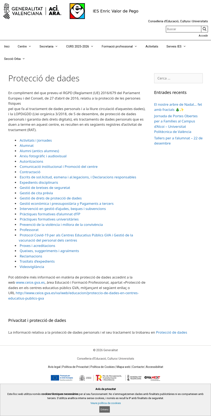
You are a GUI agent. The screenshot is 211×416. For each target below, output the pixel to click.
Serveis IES (178, 46)
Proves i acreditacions (37, 245)
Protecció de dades (171, 332)
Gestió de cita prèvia (36, 193)
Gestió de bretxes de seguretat (44, 187)
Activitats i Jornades (35, 140)
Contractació (29, 171)
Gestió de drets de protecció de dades (50, 198)
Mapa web (123, 367)
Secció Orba (16, 59)
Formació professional (121, 46)
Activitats (151, 46)
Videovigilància (31, 266)
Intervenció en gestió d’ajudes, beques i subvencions (62, 208)
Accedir (203, 35)
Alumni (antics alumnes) (39, 150)
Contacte (138, 367)
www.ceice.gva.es (30, 282)
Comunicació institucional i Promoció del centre (58, 166)
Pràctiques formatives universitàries (49, 219)
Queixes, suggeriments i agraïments (49, 250)
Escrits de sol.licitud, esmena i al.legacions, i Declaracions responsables (77, 177)
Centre (26, 46)
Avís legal (54, 367)
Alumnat (26, 145)
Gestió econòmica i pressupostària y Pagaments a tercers (66, 203)
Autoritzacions (31, 161)
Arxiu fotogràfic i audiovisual (43, 156)
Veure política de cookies (105, 403)
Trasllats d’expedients (37, 261)
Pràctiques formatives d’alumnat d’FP (49, 214)
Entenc (105, 409)
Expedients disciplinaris (38, 182)
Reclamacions (30, 256)
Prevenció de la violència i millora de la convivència (61, 224)
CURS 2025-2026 (82, 46)
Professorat (29, 229)
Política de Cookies (102, 367)
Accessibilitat (154, 367)
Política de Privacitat (75, 367)
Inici (6, 46)
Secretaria (51, 46)
